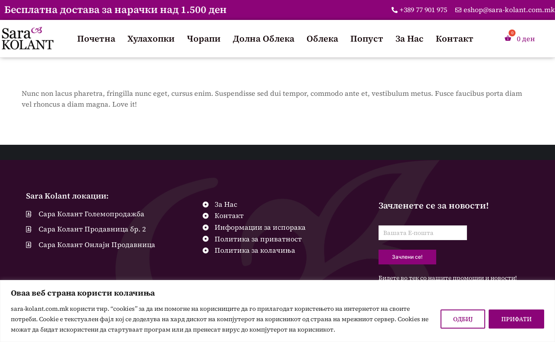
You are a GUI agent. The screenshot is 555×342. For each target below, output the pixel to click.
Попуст (366, 39)
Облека (322, 39)
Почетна (96, 39)
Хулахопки (151, 39)
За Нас (409, 39)
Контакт (454, 39)
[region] (277, 311)
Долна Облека (263, 39)
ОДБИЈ (463, 319)
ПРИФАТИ (516, 319)
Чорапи (204, 39)
